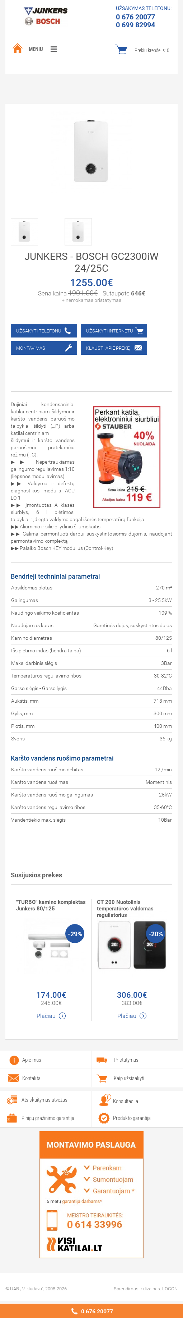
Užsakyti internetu (109, 331)
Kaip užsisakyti (129, 1078)
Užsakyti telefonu (38, 331)
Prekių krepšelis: (152, 50)
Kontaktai (32, 1078)
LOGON (170, 1288)
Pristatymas (126, 1060)
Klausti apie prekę (108, 348)
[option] (38, 230)
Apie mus (31, 1060)
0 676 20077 (97, 1311)
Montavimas (30, 348)
